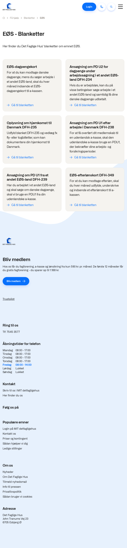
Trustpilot (9, 299)
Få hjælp (14, 17)
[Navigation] (120, 6)
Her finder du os (13, 395)
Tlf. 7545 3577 (11, 331)
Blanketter (29, 17)
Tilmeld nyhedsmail (15, 481)
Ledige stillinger (12, 448)
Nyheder (8, 472)
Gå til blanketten (22, 105)
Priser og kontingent (15, 438)
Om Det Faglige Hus (15, 476)
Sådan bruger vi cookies (17, 496)
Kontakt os (9, 433)
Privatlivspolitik (12, 491)
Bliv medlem (14, 281)
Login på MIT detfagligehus (19, 428)
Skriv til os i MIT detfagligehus (21, 390)
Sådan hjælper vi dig (15, 443)
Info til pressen (12, 486)
